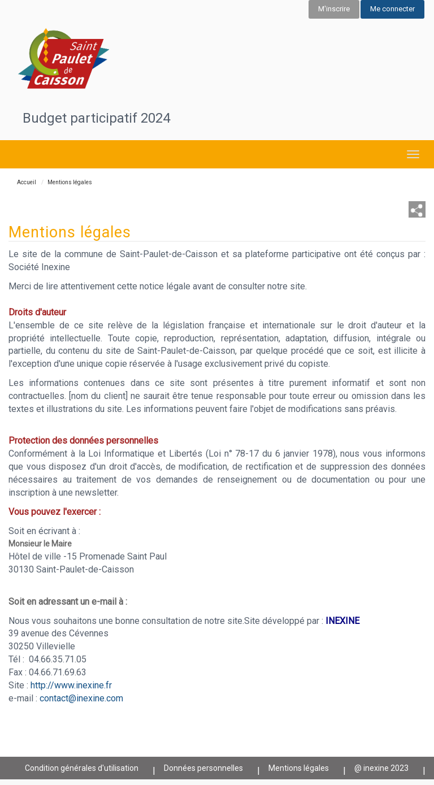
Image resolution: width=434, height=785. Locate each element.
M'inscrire (334, 9)
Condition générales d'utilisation (81, 768)
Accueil (26, 182)
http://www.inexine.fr (71, 685)
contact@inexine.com (81, 698)
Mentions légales (298, 768)
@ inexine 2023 (381, 768)
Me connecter (392, 9)
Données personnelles (203, 768)
